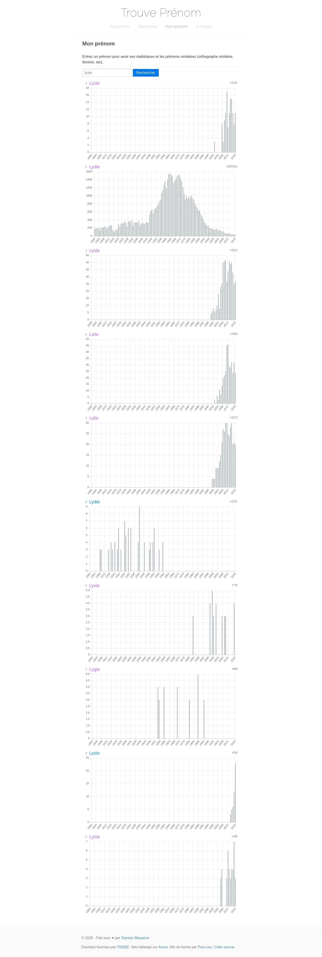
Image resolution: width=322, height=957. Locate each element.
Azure (163, 947)
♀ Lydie (92, 166)
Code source (224, 947)
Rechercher (145, 73)
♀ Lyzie (92, 83)
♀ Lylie (91, 418)
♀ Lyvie (92, 585)
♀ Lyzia (92, 836)
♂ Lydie (92, 501)
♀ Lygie (92, 669)
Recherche (147, 26)
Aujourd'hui (120, 26)
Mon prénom (176, 26)
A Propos (204, 26)
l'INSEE (123, 947)
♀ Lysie (92, 250)
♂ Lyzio (92, 753)
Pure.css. (205, 947)
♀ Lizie (92, 334)
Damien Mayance (135, 938)
